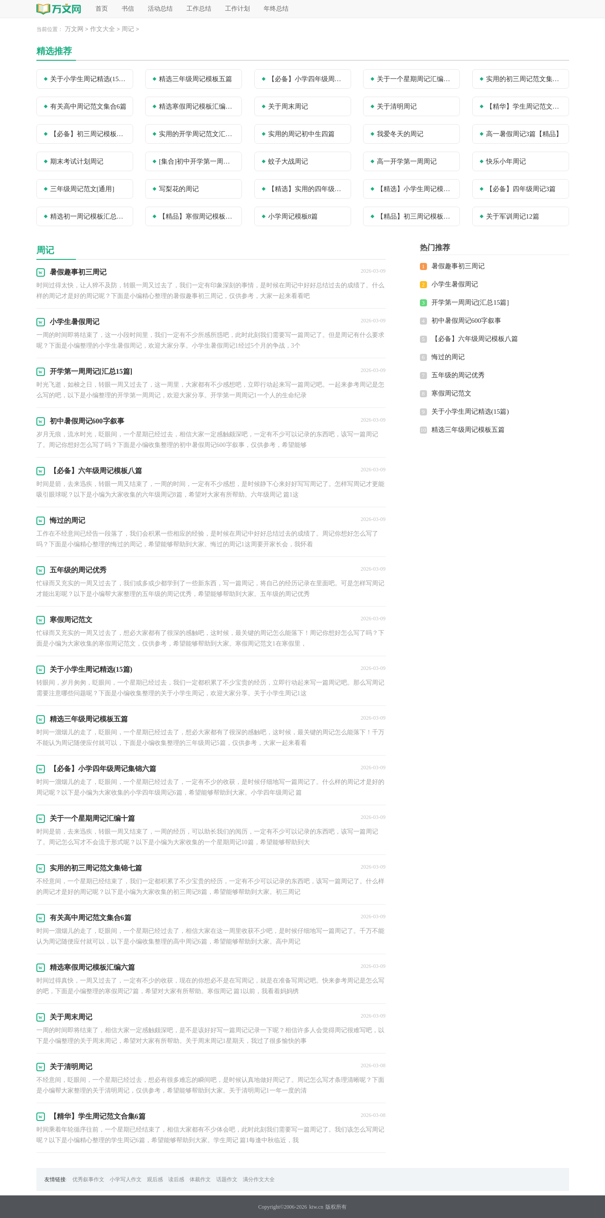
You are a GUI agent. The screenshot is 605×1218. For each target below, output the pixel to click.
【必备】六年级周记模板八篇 (474, 338)
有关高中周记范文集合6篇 (88, 106)
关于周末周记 (288, 106)
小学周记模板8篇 (293, 216)
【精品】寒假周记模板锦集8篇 (197, 216)
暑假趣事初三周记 (458, 266)
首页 (101, 8)
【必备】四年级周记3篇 (521, 188)
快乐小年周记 (506, 161)
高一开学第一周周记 (407, 161)
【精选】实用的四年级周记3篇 (306, 188)
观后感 (155, 1179)
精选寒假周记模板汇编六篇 (197, 106)
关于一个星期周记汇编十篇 (415, 78)
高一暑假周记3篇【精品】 (524, 133)
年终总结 (276, 8)
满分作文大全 (259, 1179)
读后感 (176, 1179)
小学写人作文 (126, 1179)
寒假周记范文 (451, 393)
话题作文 (226, 1179)
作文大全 (102, 29)
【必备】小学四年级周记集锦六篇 (306, 78)
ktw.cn (316, 1207)
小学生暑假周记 (454, 284)
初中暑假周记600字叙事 (466, 320)
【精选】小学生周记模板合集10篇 (415, 188)
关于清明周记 (397, 106)
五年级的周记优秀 (458, 375)
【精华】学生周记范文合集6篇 (524, 106)
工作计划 (237, 8)
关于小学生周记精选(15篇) (88, 78)
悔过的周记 (448, 356)
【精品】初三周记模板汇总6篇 (415, 216)
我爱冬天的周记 (400, 133)
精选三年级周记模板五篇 (195, 78)
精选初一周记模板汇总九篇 (88, 216)
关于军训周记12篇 (512, 216)
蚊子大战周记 (288, 161)
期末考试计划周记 (76, 161)
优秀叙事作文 (88, 1179)
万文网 (74, 29)
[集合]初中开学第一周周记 (197, 161)
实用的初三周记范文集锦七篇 (524, 78)
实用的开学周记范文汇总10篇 (197, 133)
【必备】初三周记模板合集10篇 (88, 133)
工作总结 (198, 8)
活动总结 (160, 8)
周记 (128, 29)
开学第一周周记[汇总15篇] (470, 302)
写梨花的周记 (179, 188)
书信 (128, 8)
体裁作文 (200, 1179)
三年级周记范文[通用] (82, 188)
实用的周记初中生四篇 (301, 133)
